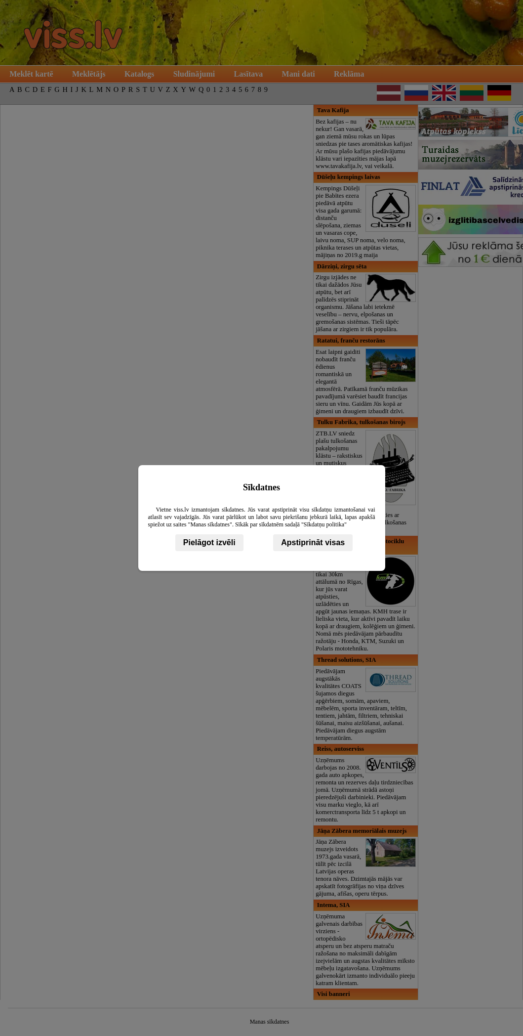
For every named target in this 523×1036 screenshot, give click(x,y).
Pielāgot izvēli (209, 542)
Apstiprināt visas (313, 542)
